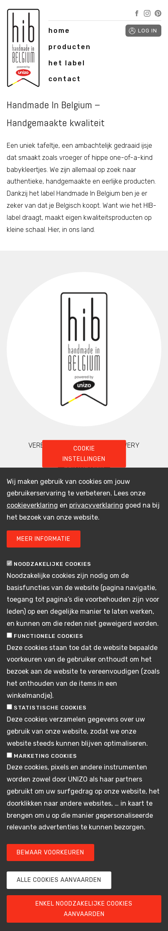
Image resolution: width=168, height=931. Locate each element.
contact (64, 79)
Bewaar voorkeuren (50, 852)
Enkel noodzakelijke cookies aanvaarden (84, 909)
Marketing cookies (45, 756)
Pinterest (158, 13)
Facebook (137, 13)
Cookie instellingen (84, 453)
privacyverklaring (96, 505)
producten (69, 47)
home (59, 31)
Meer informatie (43, 539)
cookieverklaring (32, 505)
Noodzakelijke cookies (52, 564)
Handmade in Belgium (23, 50)
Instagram (147, 13)
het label (66, 63)
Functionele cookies (48, 636)
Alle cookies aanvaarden (59, 880)
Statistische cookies (50, 707)
